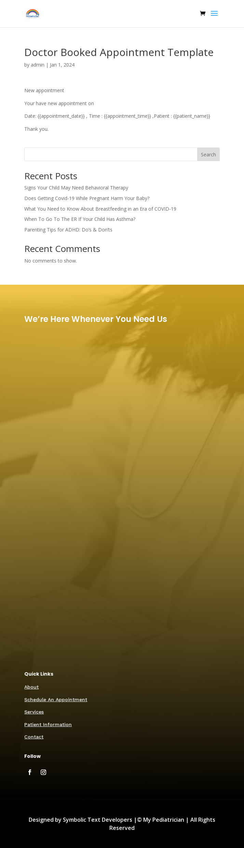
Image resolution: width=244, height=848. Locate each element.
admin (37, 64)
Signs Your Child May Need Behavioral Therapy (76, 187)
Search (208, 154)
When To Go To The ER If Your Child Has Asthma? (79, 219)
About (31, 687)
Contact (33, 736)
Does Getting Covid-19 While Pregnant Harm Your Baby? (86, 198)
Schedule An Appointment (55, 699)
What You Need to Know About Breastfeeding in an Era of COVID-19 (100, 209)
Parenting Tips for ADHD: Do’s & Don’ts (68, 229)
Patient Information (48, 724)
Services (34, 712)
